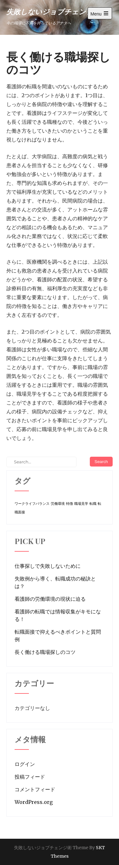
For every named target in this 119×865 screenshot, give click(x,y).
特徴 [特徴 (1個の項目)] (69, 504)
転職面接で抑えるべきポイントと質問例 (58, 635)
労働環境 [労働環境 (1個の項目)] (58, 504)
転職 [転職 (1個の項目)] (92, 504)
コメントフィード (35, 789)
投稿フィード (30, 777)
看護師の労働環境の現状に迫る (50, 599)
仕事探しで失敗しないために (48, 566)
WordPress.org (34, 802)
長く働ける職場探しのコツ (45, 652)
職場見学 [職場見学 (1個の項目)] (81, 504)
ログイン (25, 764)
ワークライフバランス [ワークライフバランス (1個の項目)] (32, 504)
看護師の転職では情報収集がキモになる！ (58, 615)
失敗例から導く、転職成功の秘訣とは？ (55, 582)
